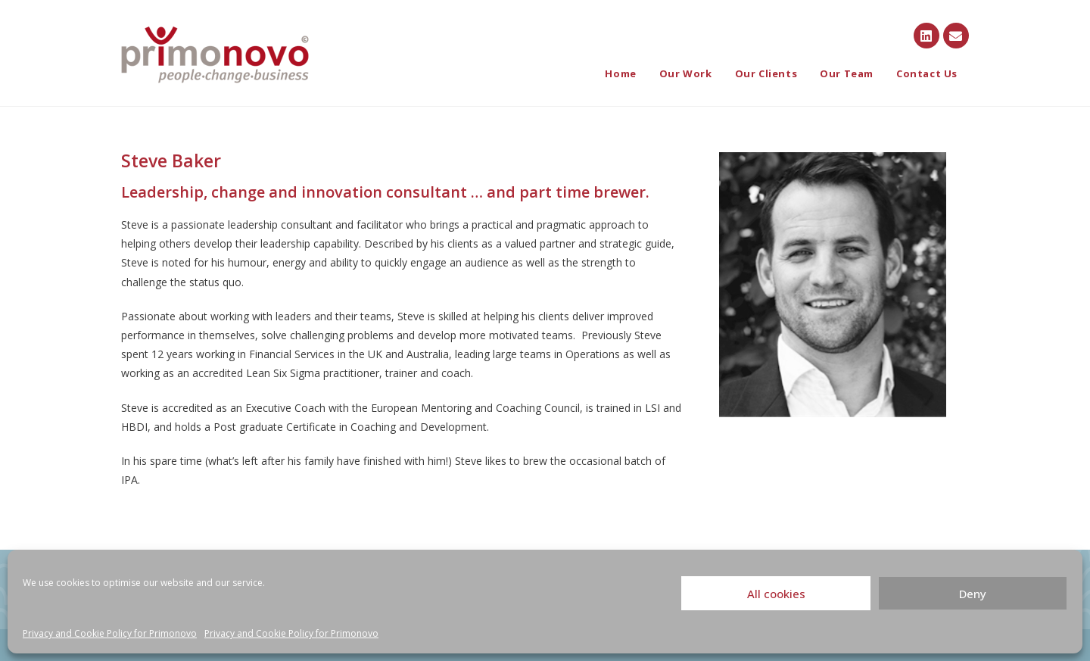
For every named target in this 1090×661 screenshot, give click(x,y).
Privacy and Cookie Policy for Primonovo (110, 633)
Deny (972, 593)
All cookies (776, 593)
